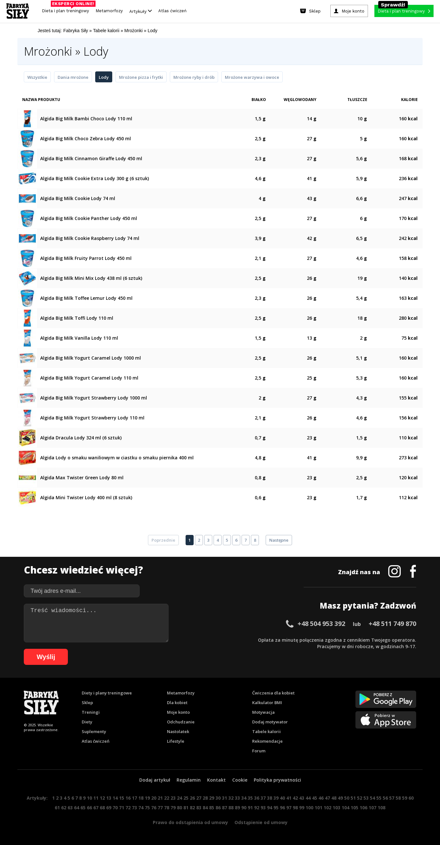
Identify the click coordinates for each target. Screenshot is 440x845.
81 (185, 807)
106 (363, 807)
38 (269, 798)
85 (211, 807)
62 (63, 807)
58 (398, 798)
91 (250, 807)
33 (237, 798)
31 (224, 798)
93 (263, 807)
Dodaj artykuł (154, 780)
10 (89, 798)
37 (263, 798)
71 (121, 807)
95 (276, 807)
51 (353, 798)
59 (404, 798)
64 (76, 807)
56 (385, 798)
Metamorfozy (109, 10)
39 (276, 798)
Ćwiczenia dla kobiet (273, 693)
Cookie (239, 780)
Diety (87, 722)
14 (115, 798)
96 (282, 807)
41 (288, 798)
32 (231, 798)
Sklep (87, 702)
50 (346, 798)
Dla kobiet (177, 702)
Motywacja (263, 712)
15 (121, 798)
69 (108, 807)
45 (314, 798)
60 (411, 798)
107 (372, 807)
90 (243, 807)
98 (295, 807)
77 (160, 807)
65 (83, 807)
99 (301, 807)
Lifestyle (175, 741)
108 (381, 807)
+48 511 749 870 (392, 623)
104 (345, 807)
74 (140, 807)
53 (366, 798)
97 (288, 807)
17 (134, 798)
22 (166, 798)
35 (250, 798)
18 (140, 798)
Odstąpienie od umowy (261, 822)
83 (198, 807)
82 (192, 807)
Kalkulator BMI (267, 702)
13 (108, 798)
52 (359, 798)
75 (147, 807)
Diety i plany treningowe (107, 693)
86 (218, 807)
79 (173, 807)
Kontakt (216, 780)
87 (224, 807)
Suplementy (94, 731)
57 (391, 798)
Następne (279, 540)
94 (269, 807)
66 (89, 807)
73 (134, 807)
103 (336, 807)
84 (205, 807)
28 (205, 798)
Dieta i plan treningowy (67, 9)
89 (237, 807)
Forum (258, 751)
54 (372, 798)
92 (256, 807)
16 (128, 798)
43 (301, 798)
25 (185, 798)
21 (160, 798)
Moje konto (178, 712)
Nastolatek (178, 731)
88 (231, 807)
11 (95, 798)
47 (327, 798)
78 (166, 807)
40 (282, 798)
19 (147, 798)
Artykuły (140, 11)
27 (198, 798)
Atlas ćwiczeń (172, 10)
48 (333, 798)
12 (102, 798)
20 (153, 798)
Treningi (91, 712)
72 (128, 807)
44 (308, 798)
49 (340, 798)
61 (57, 807)
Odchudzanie (181, 722)
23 (173, 798)
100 (309, 807)
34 (243, 798)
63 (70, 807)
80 (179, 807)
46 (321, 798)
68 (102, 807)
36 (256, 798)
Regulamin (189, 780)
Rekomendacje (267, 741)
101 (318, 807)
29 (211, 798)
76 (153, 807)
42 (295, 798)
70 (115, 807)
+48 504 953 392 (321, 623)
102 (327, 807)
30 (218, 798)
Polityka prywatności (277, 780)
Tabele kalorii (266, 731)
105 (354, 807)
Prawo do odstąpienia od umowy (190, 822)
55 (378, 798)
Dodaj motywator (270, 722)
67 (95, 807)
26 (192, 798)
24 (179, 798)
